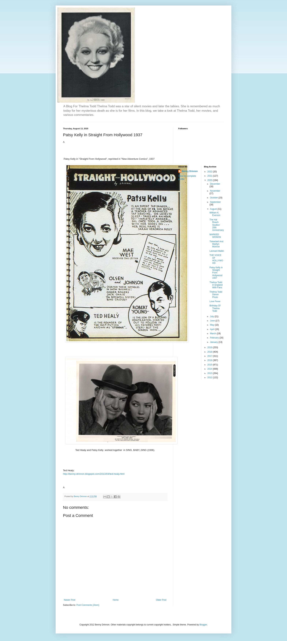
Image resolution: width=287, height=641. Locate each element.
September (215, 202)
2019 (210, 347)
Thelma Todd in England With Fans (216, 285)
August (213, 209)
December (215, 184)
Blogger (203, 624)
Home (116, 600)
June (212, 320)
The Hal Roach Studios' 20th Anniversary (216, 225)
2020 (210, 180)
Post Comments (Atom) (87, 605)
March (213, 333)
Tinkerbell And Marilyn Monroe (216, 244)
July (212, 316)
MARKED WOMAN (215, 235)
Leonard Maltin (216, 251)
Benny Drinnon (190, 171)
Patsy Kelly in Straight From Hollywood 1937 (216, 272)
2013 (210, 373)
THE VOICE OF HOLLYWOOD (216, 259)
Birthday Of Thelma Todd (214, 308)
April (212, 329)
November (215, 191)
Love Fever (214, 301)
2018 (210, 352)
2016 (210, 360)
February (214, 337)
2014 (210, 369)
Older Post (161, 600)
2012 (210, 377)
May (212, 325)
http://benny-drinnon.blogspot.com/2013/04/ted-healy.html (93, 473)
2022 (210, 171)
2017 (210, 356)
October (214, 197)
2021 (210, 176)
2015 (210, 364)
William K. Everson (214, 214)
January (214, 342)
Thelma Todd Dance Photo (215, 294)
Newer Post (69, 600)
